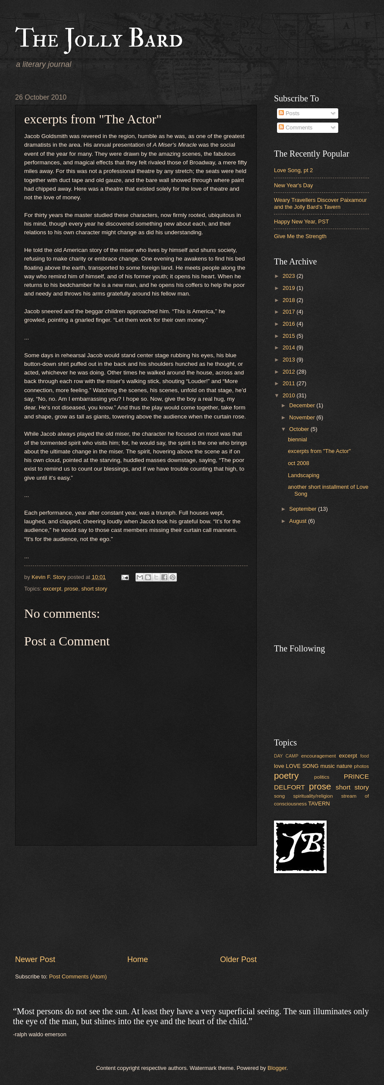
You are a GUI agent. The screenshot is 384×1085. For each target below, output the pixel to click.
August (298, 521)
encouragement (318, 755)
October (299, 429)
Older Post (238, 959)
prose (71, 588)
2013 (289, 359)
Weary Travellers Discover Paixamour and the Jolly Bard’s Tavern (320, 203)
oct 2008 (298, 463)
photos (361, 766)
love (279, 766)
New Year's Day (293, 185)
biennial (297, 439)
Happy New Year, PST (301, 221)
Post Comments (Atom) (78, 976)
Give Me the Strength (300, 236)
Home (137, 959)
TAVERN (319, 803)
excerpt (52, 588)
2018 (289, 300)
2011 (289, 383)
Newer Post (35, 959)
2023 (289, 276)
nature (345, 766)
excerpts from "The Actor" (319, 451)
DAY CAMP (286, 756)
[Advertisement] (136, 900)
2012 (289, 371)
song (279, 796)
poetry (286, 775)
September (303, 509)
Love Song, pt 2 (293, 170)
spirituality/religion (313, 796)
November (302, 417)
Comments (295, 127)
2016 (289, 324)
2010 (289, 395)
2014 (289, 347)
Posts (289, 113)
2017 (289, 311)
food (364, 756)
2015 (289, 336)
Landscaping (303, 475)
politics (321, 777)
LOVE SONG (302, 766)
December (302, 405)
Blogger (277, 1068)
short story (94, 588)
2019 (289, 288)
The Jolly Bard (99, 38)
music (327, 766)
